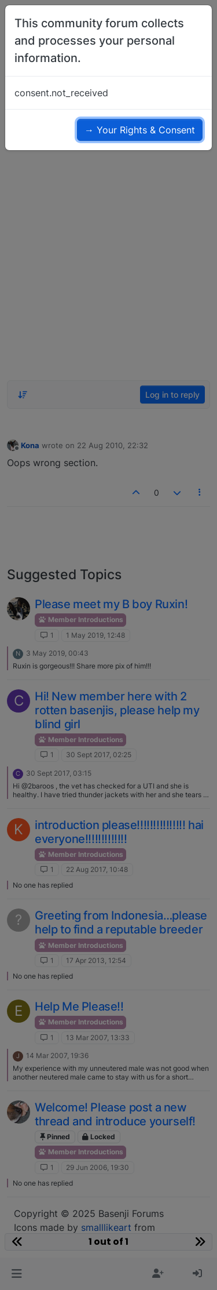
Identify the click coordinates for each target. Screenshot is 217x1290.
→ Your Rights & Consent (139, 130)
